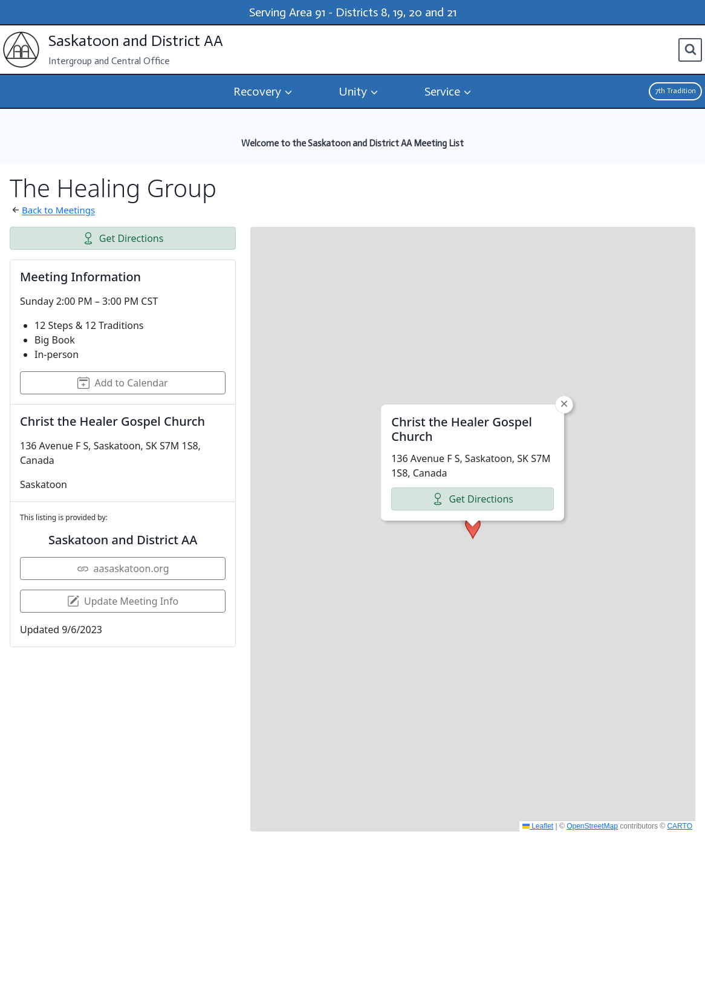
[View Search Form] (690, 50)
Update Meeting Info (122, 601)
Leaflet (537, 826)
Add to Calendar (122, 382)
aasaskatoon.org (123, 568)
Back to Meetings (58, 210)
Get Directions (123, 238)
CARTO (679, 826)
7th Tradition (675, 90)
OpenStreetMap (592, 826)
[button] (473, 436)
